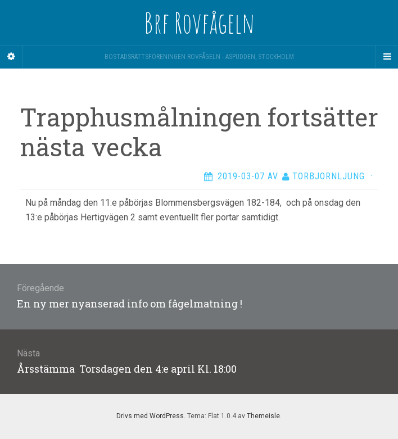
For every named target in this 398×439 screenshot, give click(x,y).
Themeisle (263, 416)
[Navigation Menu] (387, 57)
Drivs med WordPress (150, 416)
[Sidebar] (11, 57)
